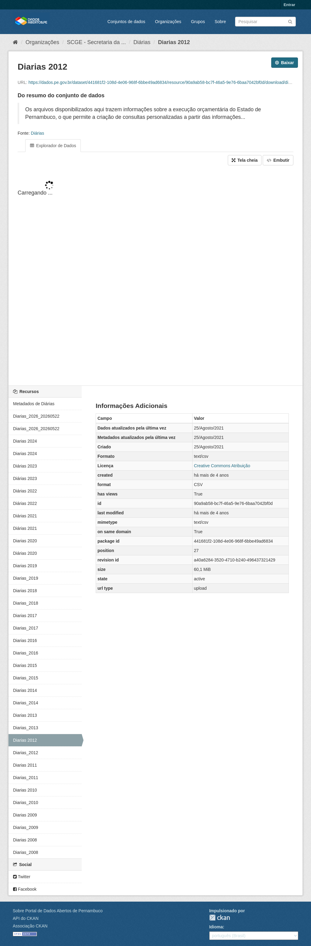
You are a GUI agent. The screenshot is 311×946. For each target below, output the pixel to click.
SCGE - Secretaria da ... (96, 42)
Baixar (284, 62)
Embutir (278, 160)
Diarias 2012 (174, 42)
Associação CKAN (30, 926)
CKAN (219, 917)
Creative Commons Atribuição (222, 465)
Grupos (198, 21)
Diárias (141, 42)
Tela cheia (245, 160)
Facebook (24, 889)
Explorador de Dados (53, 145)
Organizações (168, 21)
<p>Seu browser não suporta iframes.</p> (155, 276)
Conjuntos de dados (126, 21)
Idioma (216, 926)
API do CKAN (26, 918)
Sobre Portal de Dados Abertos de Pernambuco (58, 910)
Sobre (220, 21)
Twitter (21, 876)
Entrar (289, 4)
